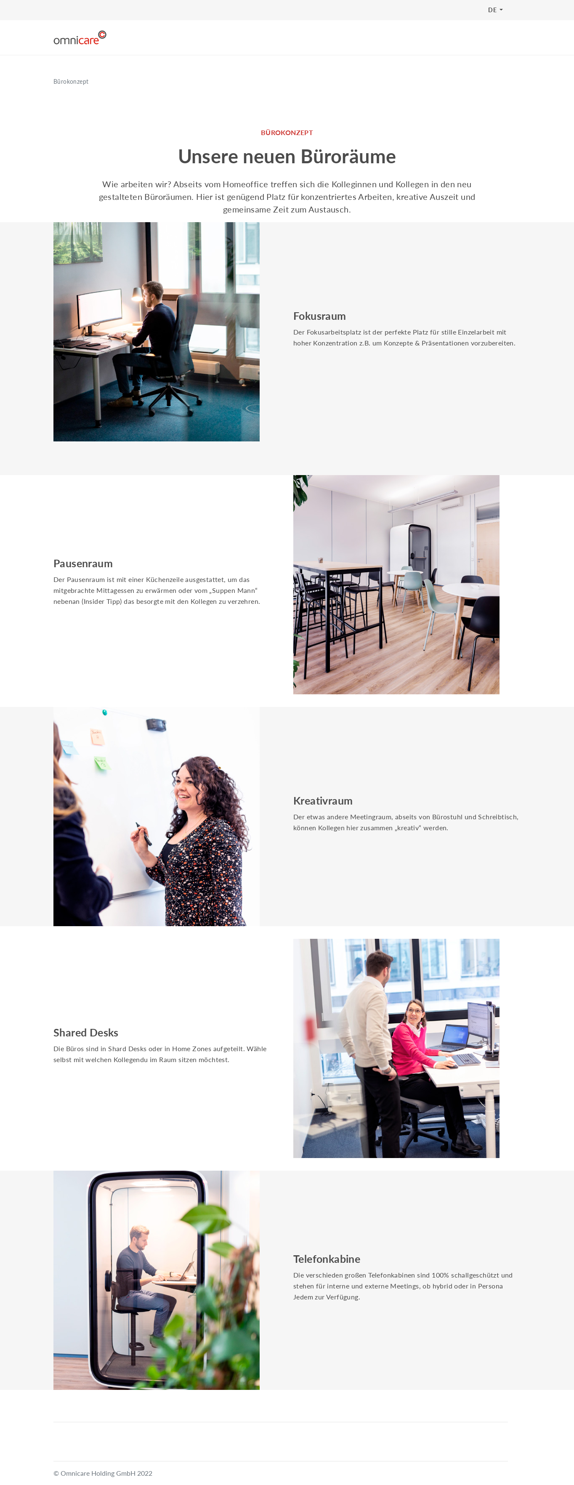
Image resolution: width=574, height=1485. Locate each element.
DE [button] (493, 9)
